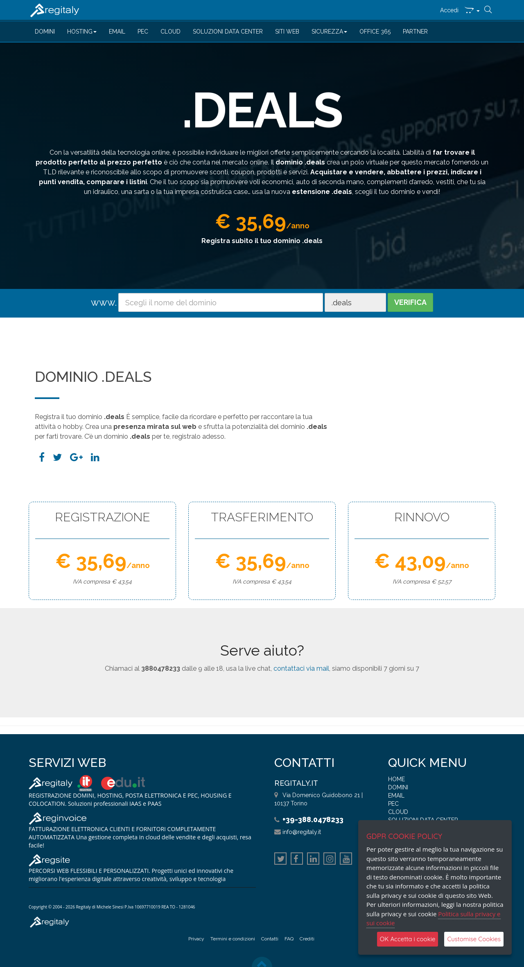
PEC (143, 31)
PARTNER (415, 31)
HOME (396, 779)
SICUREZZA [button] (329, 31)
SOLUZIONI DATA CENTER (228, 31)
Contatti (269, 938)
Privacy (196, 938)
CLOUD (170, 31)
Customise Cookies (474, 939)
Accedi (449, 10)
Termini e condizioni (232, 938)
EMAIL (117, 31)
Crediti (307, 938)
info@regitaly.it (301, 832)
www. (104, 302)
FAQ (289, 938)
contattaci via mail (301, 668)
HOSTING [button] (82, 31)
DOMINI (45, 31)
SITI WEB (287, 31)
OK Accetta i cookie (408, 939)
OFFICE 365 (375, 31)
